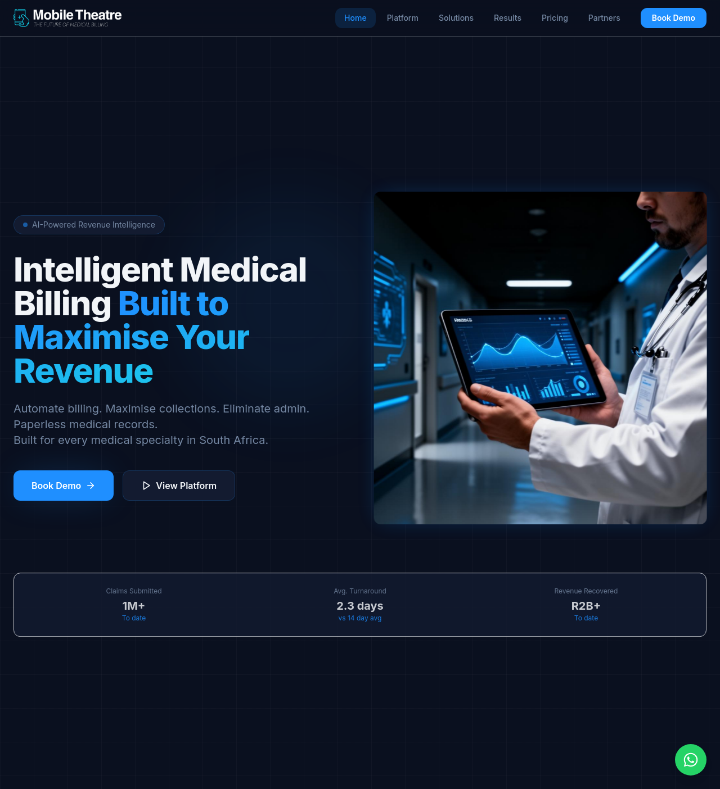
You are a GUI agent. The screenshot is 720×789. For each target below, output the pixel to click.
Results (507, 17)
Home (355, 17)
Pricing (555, 17)
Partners (604, 17)
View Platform (179, 485)
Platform (402, 17)
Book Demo (673, 17)
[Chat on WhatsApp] (690, 760)
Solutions (456, 17)
